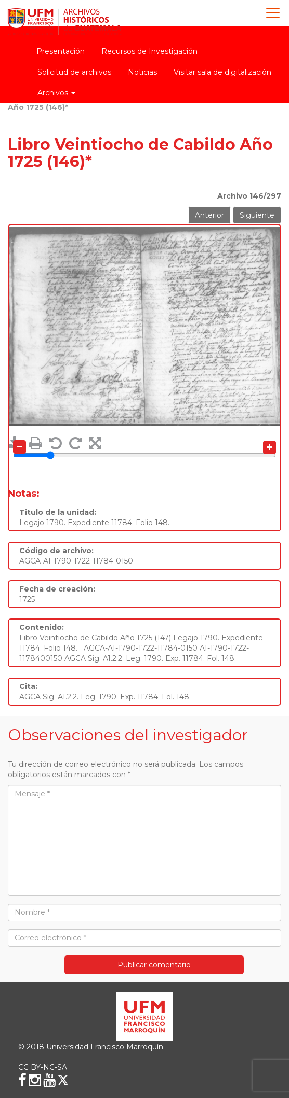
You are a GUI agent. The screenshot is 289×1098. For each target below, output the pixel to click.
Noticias (142, 72)
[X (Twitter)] (63, 1080)
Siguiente (257, 215)
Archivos (56, 92)
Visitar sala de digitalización (222, 72)
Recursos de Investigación (149, 51)
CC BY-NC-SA (42, 1067)
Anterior (209, 215)
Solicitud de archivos (74, 72)
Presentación (60, 51)
